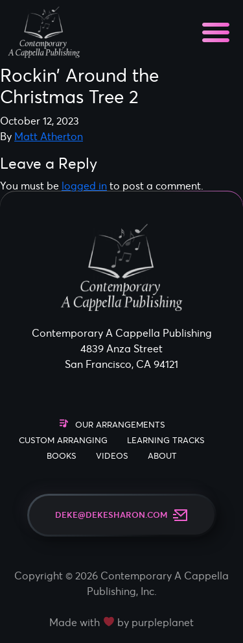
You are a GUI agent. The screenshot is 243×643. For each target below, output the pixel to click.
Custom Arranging (63, 440)
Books (61, 455)
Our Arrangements (120, 424)
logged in (84, 185)
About (162, 455)
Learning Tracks (166, 440)
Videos (112, 455)
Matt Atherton (48, 136)
